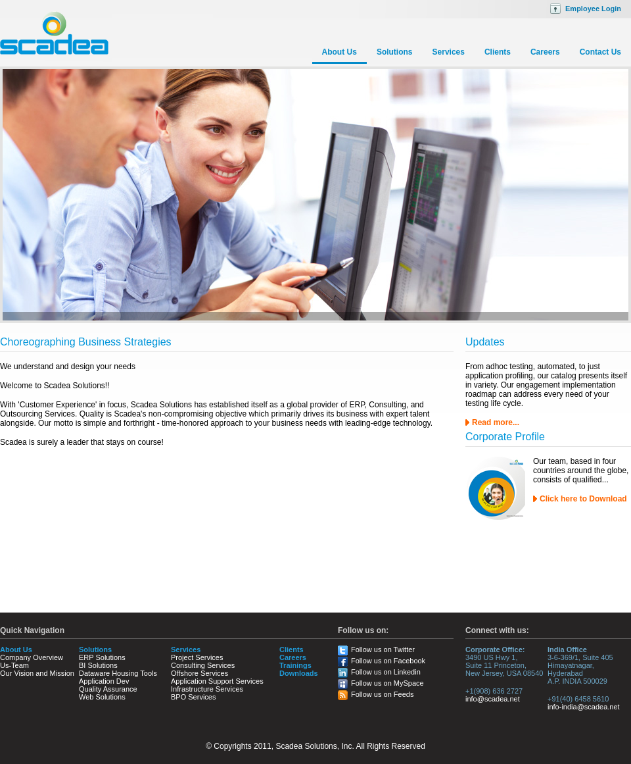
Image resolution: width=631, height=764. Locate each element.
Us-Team (14, 665)
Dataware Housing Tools (118, 673)
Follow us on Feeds (382, 694)
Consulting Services (203, 665)
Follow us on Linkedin (386, 672)
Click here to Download (583, 498)
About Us (339, 52)
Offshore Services (199, 673)
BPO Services (193, 697)
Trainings (295, 665)
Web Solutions (102, 697)
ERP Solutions (102, 657)
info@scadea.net (492, 699)
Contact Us (600, 52)
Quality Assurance (108, 689)
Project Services (197, 657)
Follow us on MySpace (387, 683)
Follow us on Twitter (383, 649)
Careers (545, 52)
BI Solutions (98, 665)
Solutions (395, 52)
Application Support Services (217, 681)
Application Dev (104, 681)
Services (448, 52)
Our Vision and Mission (37, 673)
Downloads (298, 673)
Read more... (495, 422)
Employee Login (593, 9)
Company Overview (31, 657)
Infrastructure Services (207, 689)
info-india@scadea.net (584, 707)
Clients (497, 52)
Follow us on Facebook (388, 661)
